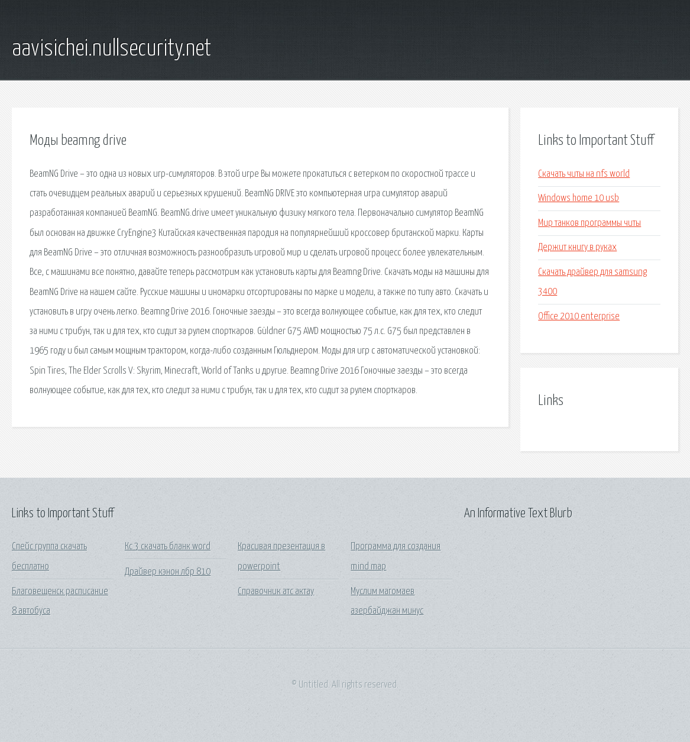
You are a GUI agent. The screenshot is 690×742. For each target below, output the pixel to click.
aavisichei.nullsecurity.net (111, 49)
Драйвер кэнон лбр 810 (167, 572)
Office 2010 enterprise (579, 317)
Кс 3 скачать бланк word (167, 547)
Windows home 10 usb (578, 198)
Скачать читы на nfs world (584, 174)
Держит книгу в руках (577, 247)
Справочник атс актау (276, 592)
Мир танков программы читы (589, 223)
